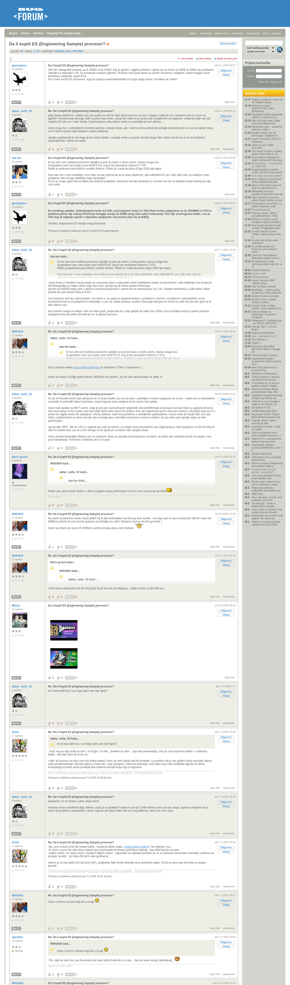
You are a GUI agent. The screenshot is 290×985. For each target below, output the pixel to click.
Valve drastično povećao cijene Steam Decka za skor (267, 198)
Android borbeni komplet (265, 296)
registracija (206, 33)
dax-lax (17, 158)
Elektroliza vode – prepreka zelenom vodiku (267, 128)
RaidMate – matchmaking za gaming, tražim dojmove (266, 291)
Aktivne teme (255, 93)
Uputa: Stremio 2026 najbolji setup (263, 281)
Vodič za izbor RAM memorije (262, 146)
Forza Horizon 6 (260, 209)
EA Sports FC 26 (261, 407)
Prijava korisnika (257, 63)
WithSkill (18, 331)
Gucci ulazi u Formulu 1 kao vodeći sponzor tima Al (267, 511)
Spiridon (18, 937)
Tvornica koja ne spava (264, 355)
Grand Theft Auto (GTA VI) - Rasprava (267, 140)
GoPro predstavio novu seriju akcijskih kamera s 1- (267, 434)
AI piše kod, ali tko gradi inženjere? (265, 241)
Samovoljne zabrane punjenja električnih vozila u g (267, 448)
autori (266, 33)
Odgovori (226, 70)
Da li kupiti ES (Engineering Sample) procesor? (78, 65)
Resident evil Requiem (264, 373)
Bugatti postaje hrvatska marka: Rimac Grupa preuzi (267, 171)
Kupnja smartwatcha (263, 332)
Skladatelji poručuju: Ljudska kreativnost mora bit (267, 192)
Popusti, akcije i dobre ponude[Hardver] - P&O (265, 214)
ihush (16, 732)
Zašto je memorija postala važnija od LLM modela (266, 523)
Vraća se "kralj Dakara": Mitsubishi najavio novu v (265, 256)
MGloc (16, 605)
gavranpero (19, 65)
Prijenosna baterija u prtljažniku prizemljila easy (266, 489)
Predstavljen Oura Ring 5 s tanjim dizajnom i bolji (266, 205)
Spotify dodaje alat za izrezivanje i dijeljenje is (265, 134)
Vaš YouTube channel (264, 286)
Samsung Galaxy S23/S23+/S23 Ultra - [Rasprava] (263, 108)
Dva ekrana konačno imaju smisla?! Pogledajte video (266, 226)
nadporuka (228, 149)
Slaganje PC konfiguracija (63, 33)
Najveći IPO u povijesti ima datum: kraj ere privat (266, 440)
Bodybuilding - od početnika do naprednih (267, 164)
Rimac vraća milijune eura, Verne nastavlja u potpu (266, 483)
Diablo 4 (256, 343)
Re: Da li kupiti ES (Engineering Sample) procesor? (81, 111)
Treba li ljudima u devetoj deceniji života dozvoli (265, 378)
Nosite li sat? (259, 273)
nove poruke (253, 33)
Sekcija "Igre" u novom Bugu (264, 328)
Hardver (38, 33)
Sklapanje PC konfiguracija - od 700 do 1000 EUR (266, 322)
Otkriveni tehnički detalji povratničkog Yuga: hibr (265, 390)
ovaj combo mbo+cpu (86, 367)
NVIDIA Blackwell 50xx (264, 411)
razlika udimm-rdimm (136, 846)
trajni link (229, 102)
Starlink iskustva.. (261, 270)
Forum (25, 33)
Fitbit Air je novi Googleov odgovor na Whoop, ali (266, 402)
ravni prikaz (205, 58)
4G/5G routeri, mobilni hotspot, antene (264, 300)
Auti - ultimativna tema (264, 336)
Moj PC (16, 102)
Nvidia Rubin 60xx (262, 453)
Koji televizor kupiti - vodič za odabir (266, 428)
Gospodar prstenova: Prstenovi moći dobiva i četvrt (264, 249)
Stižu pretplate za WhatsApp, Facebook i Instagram (264, 314)
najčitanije (237, 33)
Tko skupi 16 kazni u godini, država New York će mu (267, 152)
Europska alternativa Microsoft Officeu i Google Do (266, 349)
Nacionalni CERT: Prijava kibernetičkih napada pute (266, 415)
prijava (193, 33)
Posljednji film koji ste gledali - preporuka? (264, 470)
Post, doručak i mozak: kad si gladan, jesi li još (267, 498)
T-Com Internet (260, 277)
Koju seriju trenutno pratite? (267, 175)
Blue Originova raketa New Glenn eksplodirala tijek (266, 180)
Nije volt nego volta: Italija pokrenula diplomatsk (266, 122)
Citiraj (226, 74)
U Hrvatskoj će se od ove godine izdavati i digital (265, 384)
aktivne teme (222, 33)
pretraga (276, 33)
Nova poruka (228, 43)
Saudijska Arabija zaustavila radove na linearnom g (267, 116)
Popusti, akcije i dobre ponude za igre (264, 422)
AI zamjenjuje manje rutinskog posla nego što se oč (267, 264)
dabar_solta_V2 (22, 111)
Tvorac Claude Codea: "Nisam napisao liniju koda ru (266, 234)
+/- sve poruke (185, 58)
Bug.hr (13, 33)
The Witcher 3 (259, 339)
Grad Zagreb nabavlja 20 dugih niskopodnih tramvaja (267, 158)
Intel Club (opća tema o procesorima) (265, 368)
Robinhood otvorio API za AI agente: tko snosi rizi (267, 517)
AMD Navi (257, 493)
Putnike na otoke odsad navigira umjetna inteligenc (266, 220)
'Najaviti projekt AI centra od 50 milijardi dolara (267, 101)
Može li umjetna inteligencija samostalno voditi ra (267, 464)
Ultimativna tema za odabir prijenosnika (266, 458)
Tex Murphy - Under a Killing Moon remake (264, 504)
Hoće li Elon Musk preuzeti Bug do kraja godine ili (266, 186)
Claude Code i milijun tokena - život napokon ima (266, 307)
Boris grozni (20, 457)
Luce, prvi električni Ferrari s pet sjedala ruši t (266, 477)
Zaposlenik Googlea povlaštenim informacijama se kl (266, 361)
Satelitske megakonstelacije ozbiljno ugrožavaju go (267, 396)
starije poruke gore (227, 58)
